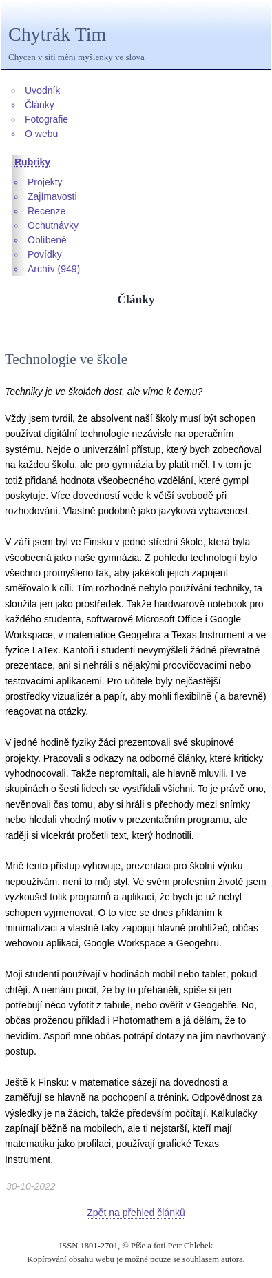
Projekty (45, 181)
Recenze (46, 210)
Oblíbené (47, 239)
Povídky (45, 254)
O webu (41, 133)
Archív (41, 268)
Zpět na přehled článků (136, 1212)
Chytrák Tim (57, 34)
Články (39, 104)
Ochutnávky (53, 225)
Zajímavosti (52, 196)
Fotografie (46, 119)
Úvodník (42, 90)
